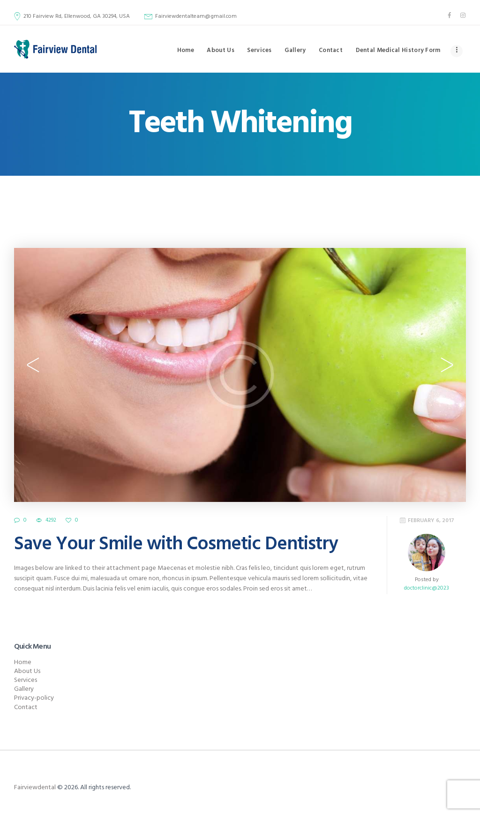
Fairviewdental (35, 787)
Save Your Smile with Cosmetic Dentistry (176, 544)
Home (22, 662)
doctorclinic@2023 (426, 588)
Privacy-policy (34, 698)
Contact (26, 707)
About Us (27, 671)
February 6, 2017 (431, 520)
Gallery (24, 689)
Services (25, 680)
